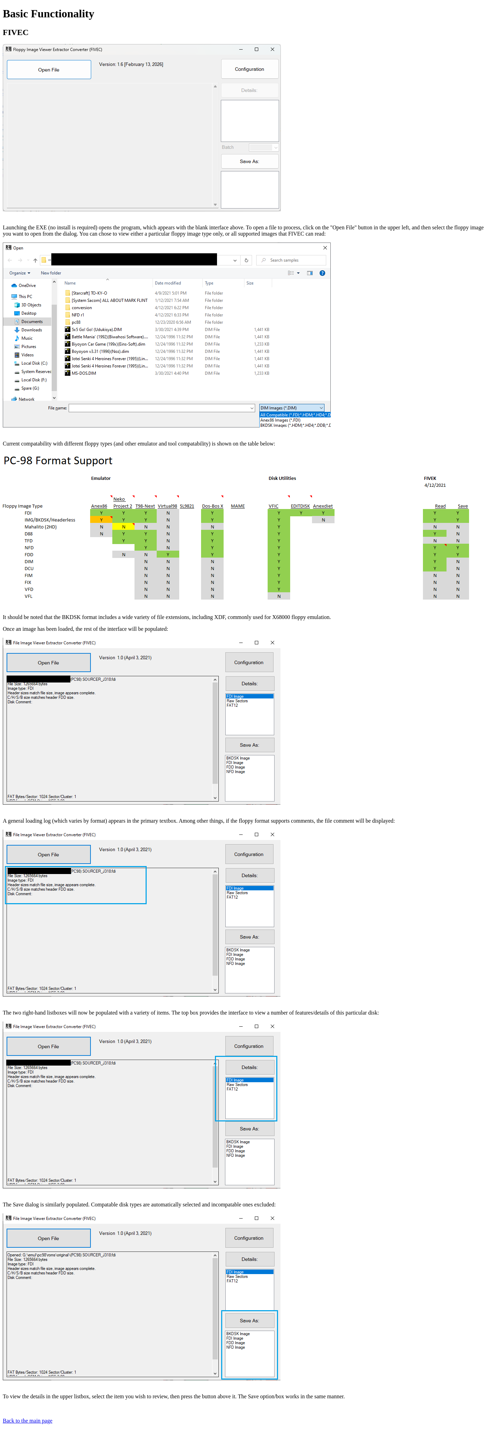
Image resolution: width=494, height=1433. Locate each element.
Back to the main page (27, 1421)
